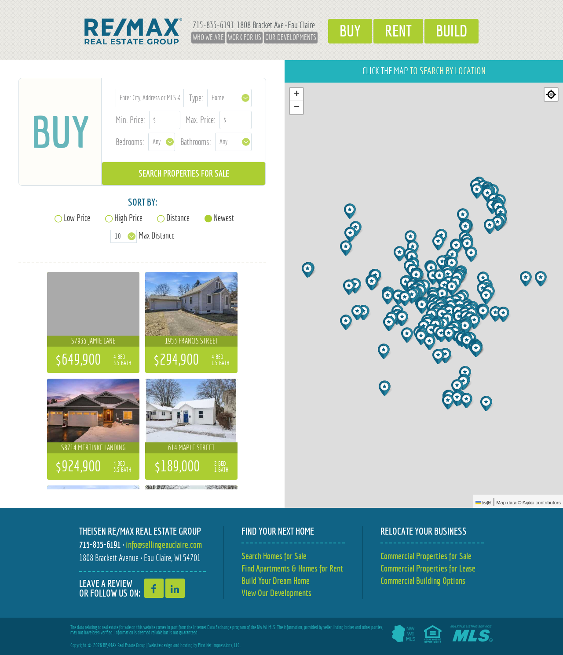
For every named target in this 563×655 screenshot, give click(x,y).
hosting (186, 645)
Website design (160, 645)
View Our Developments (276, 593)
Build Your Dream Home (275, 580)
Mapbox (528, 502)
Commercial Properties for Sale (426, 556)
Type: (196, 98)
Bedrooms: (130, 142)
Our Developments (290, 37)
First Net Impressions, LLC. (219, 645)
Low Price (77, 218)
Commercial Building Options (422, 580)
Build (451, 31)
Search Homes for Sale (274, 556)
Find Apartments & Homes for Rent (292, 568)
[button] (458, 386)
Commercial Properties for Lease (427, 568)
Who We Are (208, 37)
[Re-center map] (551, 94)
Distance (178, 218)
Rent (398, 31)
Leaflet (483, 502)
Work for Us (244, 37)
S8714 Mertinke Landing (93, 447)
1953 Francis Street (191, 341)
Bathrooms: (195, 142)
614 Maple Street (191, 447)
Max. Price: (201, 120)
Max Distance (157, 235)
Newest (224, 218)
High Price (128, 218)
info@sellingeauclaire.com (164, 544)
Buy (350, 31)
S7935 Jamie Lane (93, 341)
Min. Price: (130, 120)
